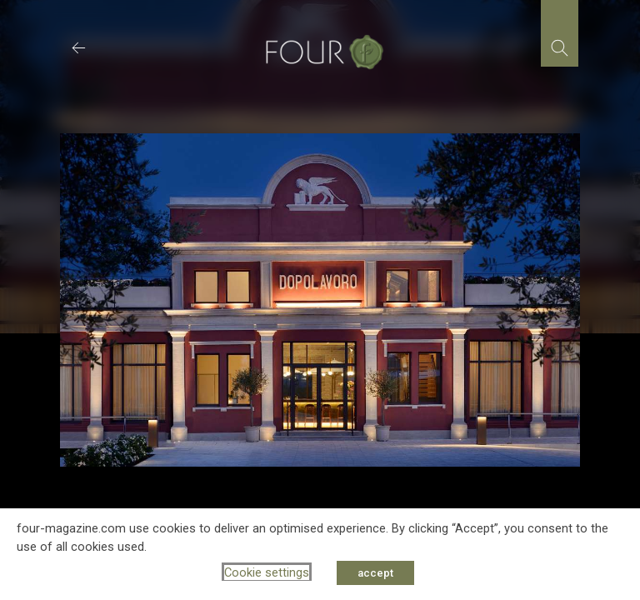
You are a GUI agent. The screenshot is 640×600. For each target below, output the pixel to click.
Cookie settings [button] (266, 572)
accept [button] (375, 573)
